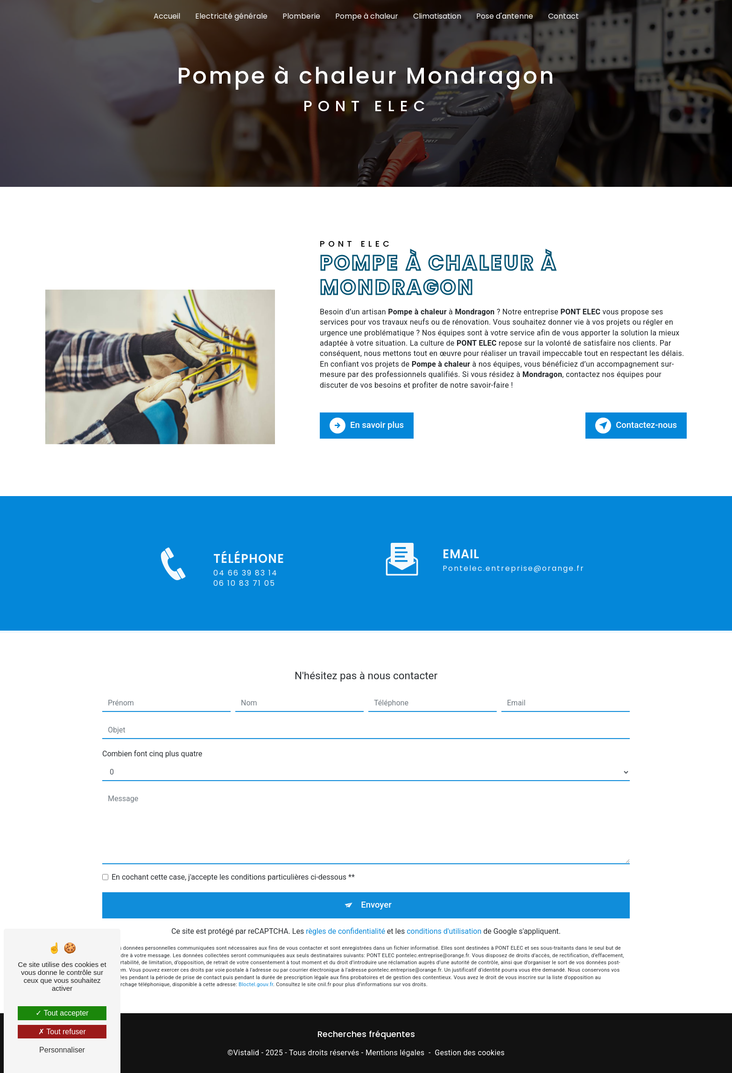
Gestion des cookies (470, 1052)
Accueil (167, 16)
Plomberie (301, 16)
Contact (563, 16)
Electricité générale (231, 16)
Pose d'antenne (504, 16)
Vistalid (246, 1052)
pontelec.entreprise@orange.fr (513, 559)
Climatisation (437, 16)
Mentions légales (395, 1052)
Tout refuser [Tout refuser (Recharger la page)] (62, 1032)
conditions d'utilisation (444, 922)
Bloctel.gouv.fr (256, 976)
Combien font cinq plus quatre (152, 744)
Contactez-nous (635, 425)
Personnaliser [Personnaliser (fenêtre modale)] (62, 1050)
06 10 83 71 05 (244, 590)
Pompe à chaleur (366, 16)
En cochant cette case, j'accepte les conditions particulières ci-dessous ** (233, 867)
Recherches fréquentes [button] (366, 1033)
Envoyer (377, 895)
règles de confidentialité (345, 922)
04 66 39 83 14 (245, 580)
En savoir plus (368, 425)
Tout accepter (61, 1013)
